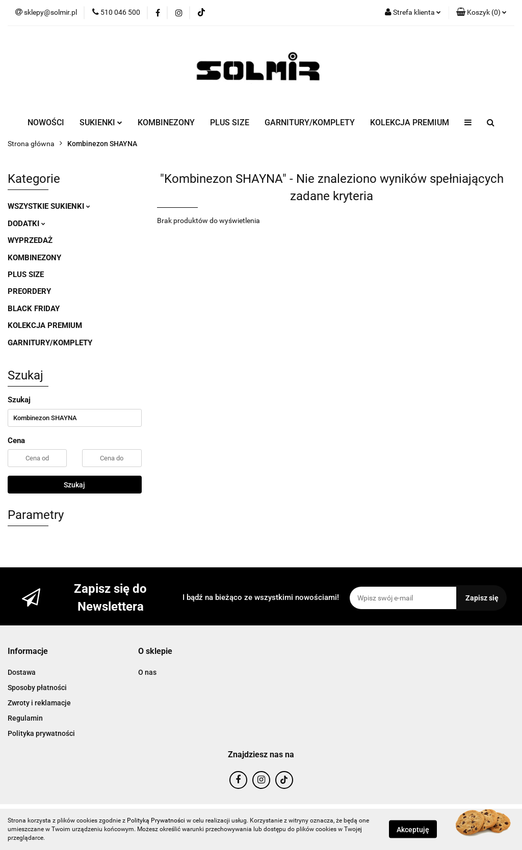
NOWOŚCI (46, 122)
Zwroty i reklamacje (39, 703)
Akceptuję (413, 830)
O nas (147, 672)
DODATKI (26, 223)
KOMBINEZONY (166, 122)
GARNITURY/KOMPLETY (310, 122)
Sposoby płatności (37, 687)
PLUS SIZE (229, 122)
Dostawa (22, 672)
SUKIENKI (101, 122)
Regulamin (25, 718)
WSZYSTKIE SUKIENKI (49, 206)
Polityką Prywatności (156, 820)
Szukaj (74, 485)
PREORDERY (29, 291)
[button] (481, 12)
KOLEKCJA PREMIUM (409, 122)
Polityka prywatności (41, 733)
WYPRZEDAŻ (30, 240)
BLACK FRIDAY (34, 308)
